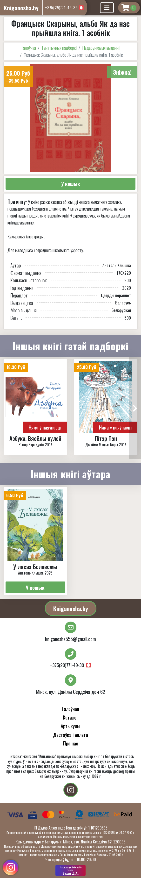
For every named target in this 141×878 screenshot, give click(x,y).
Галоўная (28, 47)
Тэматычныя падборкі (59, 47)
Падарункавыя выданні (101, 47)
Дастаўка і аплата (70, 734)
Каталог (70, 717)
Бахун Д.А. (70, 870)
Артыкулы (70, 726)
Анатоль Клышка (116, 265)
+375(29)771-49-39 (61, 8)
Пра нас (70, 743)
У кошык (70, 183)
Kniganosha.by (70, 608)
